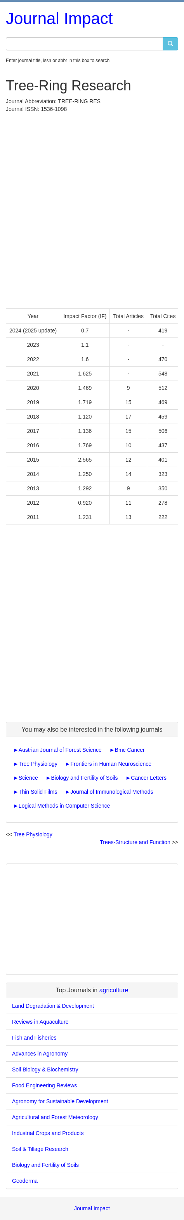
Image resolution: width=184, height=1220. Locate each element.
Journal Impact (59, 18)
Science (28, 778)
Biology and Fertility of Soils (84, 778)
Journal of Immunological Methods (111, 792)
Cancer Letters (149, 778)
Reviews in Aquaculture (40, 1022)
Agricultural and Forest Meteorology (55, 1117)
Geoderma (25, 1181)
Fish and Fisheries (34, 1038)
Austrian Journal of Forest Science (60, 750)
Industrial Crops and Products (47, 1133)
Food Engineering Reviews (44, 1085)
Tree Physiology (38, 764)
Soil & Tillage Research (40, 1149)
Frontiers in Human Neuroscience (110, 764)
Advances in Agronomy (40, 1053)
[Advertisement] (92, 209)
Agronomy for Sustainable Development (60, 1101)
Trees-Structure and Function (135, 842)
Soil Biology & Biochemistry (45, 1069)
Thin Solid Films (38, 792)
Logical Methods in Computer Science (64, 806)
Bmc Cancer (130, 750)
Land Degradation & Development (53, 1006)
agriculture (113, 990)
